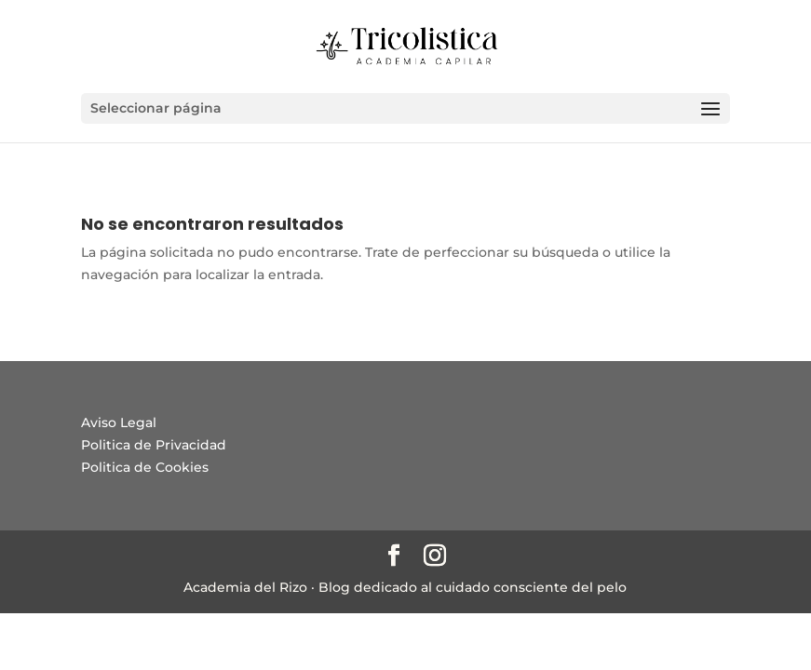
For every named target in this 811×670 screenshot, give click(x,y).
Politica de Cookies (145, 467)
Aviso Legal (118, 422)
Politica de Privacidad (153, 444)
